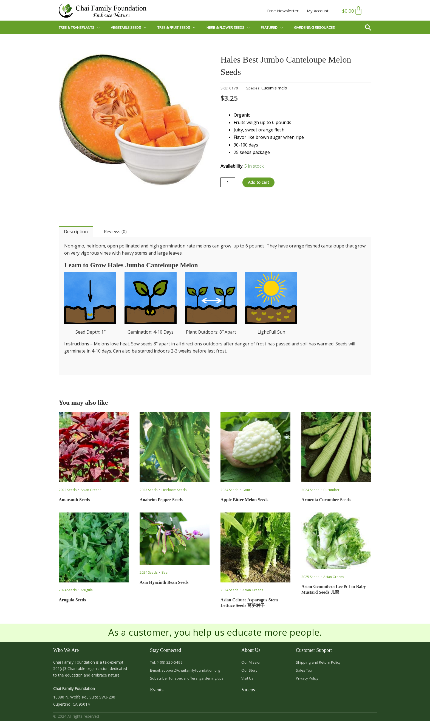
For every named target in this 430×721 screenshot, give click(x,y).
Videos (248, 691)
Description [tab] (76, 232)
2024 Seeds (229, 490)
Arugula (87, 590)
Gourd (247, 490)
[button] (370, 27)
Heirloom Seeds (174, 490)
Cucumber (331, 490)
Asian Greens (91, 490)
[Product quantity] (228, 182)
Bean (165, 572)
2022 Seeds (68, 490)
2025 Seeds (310, 576)
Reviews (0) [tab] (115, 232)
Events (156, 691)
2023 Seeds (148, 490)
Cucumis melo (274, 88)
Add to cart (260, 182)
